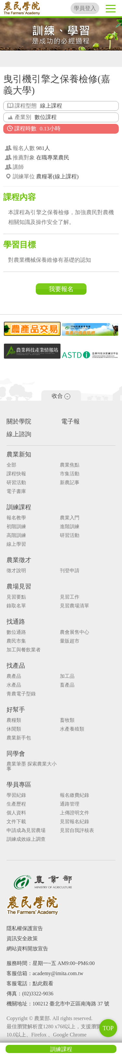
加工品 (67, 676)
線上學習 (16, 544)
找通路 (16, 621)
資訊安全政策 (22, 938)
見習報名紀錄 (74, 821)
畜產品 (67, 685)
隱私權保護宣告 (25, 928)
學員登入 (85, 8)
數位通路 (16, 632)
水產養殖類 (72, 729)
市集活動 (69, 473)
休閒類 (14, 729)
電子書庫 (16, 491)
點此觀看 (43, 983)
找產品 (16, 665)
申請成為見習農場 (26, 830)
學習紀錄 (16, 795)
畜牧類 (67, 720)
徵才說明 (16, 570)
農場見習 (19, 586)
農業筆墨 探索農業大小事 (32, 766)
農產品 (14, 676)
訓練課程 (61, 1049)
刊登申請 (69, 570)
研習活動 (16, 482)
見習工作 (69, 597)
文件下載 (16, 821)
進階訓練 (69, 526)
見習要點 (16, 597)
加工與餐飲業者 (24, 649)
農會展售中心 (74, 632)
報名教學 (16, 517)
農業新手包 (19, 738)
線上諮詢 (19, 434)
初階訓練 (16, 526)
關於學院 (19, 421)
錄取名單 (16, 605)
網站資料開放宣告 (27, 948)
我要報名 (61, 289)
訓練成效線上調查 (26, 839)
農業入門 (69, 517)
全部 (11, 465)
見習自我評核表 (77, 830)
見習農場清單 (74, 605)
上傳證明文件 (74, 812)
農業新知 (19, 454)
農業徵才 (19, 560)
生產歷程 (16, 804)
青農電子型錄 (21, 693)
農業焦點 (69, 465)
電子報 (70, 421)
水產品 (14, 685)
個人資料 (16, 812)
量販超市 (69, 641)
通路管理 (69, 804)
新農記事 (69, 482)
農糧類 (14, 720)
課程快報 (16, 473)
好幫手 (16, 709)
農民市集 (16, 641)
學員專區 (19, 784)
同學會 (16, 753)
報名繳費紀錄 (74, 795)
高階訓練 (16, 535)
